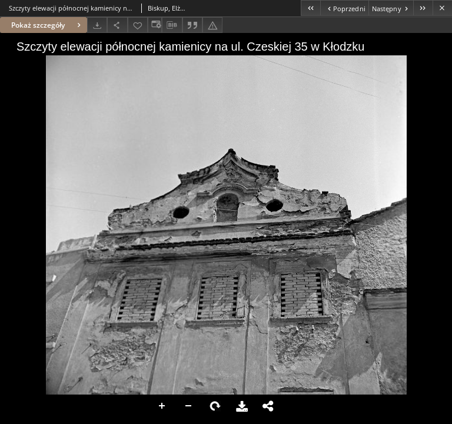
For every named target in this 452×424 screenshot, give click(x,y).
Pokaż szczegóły (47, 25)
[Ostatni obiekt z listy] (423, 8)
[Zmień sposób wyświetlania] (155, 25)
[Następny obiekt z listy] (390, 8)
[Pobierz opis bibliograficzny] (172, 25)
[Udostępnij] (117, 25)
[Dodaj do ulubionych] (138, 25)
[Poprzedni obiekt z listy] (344, 8)
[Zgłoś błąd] (212, 25)
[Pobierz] (97, 25)
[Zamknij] (442, 8)
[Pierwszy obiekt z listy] (310, 8)
